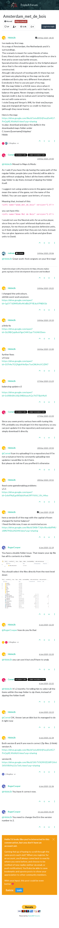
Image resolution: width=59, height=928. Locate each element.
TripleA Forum (29, 5)
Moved (8, 21)
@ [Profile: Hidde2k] (7, 164)
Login (19, 890)
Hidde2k (12, 38)
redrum (11, 253)
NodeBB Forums (34, 916)
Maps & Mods (21, 21)
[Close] (53, 839)
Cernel (11, 155)
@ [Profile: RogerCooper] (9, 630)
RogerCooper (14, 547)
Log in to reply (48, 26)
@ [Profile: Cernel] (6, 453)
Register (10, 890)
